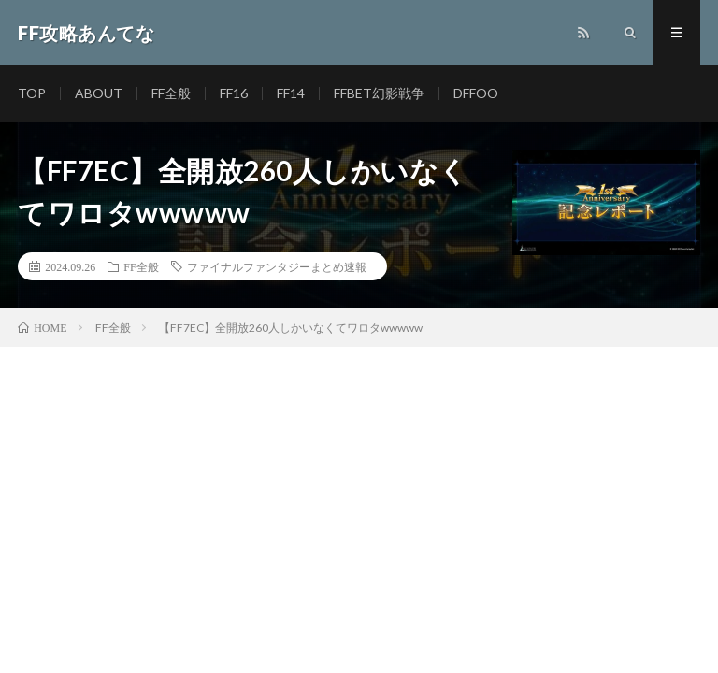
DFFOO (475, 93)
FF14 (291, 93)
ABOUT (98, 93)
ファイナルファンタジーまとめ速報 (276, 266)
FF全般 (171, 93)
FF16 (234, 93)
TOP (32, 93)
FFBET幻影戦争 (379, 93)
